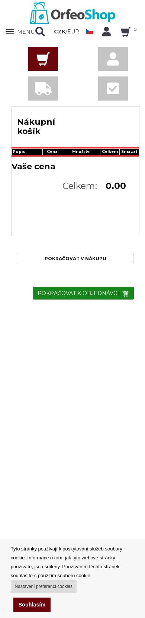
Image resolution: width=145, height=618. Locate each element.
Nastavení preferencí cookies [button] (43, 586)
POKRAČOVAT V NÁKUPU (75, 258)
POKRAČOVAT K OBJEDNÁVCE (83, 293)
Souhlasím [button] (32, 605)
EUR (73, 31)
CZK (59, 31)
